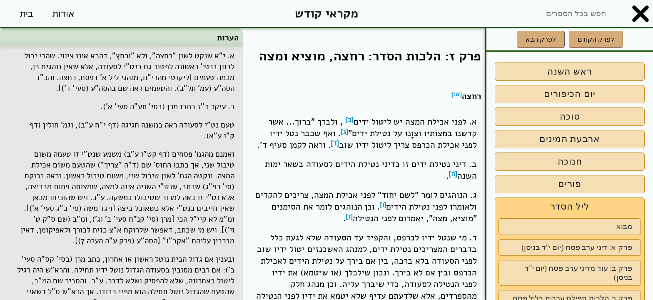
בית (26, 13)
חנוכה (570, 161)
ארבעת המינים (569, 139)
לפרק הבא (541, 39)
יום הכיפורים (570, 94)
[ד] (335, 143)
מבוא (624, 226)
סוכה (570, 116)
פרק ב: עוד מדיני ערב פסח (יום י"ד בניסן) (578, 273)
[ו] (383, 204)
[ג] (345, 131)
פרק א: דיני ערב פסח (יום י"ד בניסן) (576, 247)
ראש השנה (569, 71)
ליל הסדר (570, 206)
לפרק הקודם (596, 39)
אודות (63, 13)
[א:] (456, 94)
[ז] (349, 216)
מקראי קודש (326, 13)
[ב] (350, 119)
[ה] (453, 174)
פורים (569, 184)
